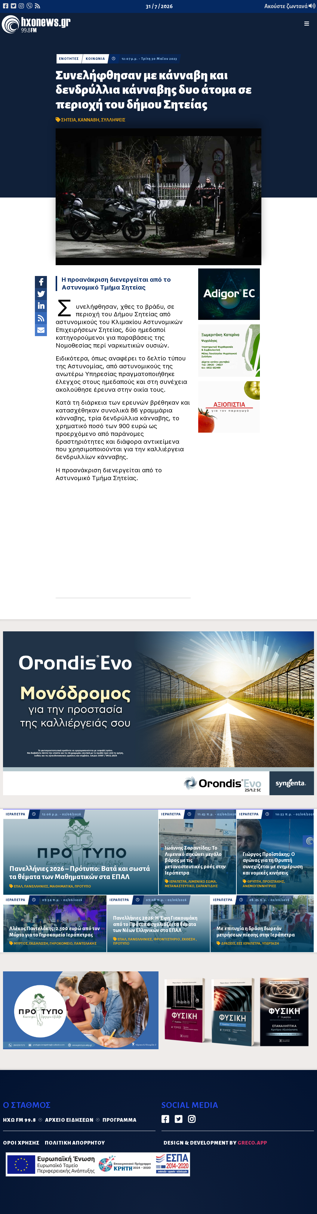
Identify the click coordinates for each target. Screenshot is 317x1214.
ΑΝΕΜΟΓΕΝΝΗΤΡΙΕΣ (259, 886)
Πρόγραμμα (120, 1120)
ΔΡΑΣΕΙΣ (228, 944)
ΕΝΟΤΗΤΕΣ (69, 58)
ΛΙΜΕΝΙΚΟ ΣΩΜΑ (202, 882)
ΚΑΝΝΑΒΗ (88, 120)
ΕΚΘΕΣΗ (189, 939)
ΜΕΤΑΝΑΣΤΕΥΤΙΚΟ (179, 886)
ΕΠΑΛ (18, 886)
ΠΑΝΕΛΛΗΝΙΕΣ (36, 886)
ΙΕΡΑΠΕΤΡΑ (15, 814)
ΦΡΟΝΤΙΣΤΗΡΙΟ (166, 939)
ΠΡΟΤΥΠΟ (83, 886)
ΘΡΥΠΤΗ (254, 882)
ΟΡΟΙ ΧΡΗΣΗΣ (21, 1143)
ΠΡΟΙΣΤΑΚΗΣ (273, 882)
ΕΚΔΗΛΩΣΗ (38, 944)
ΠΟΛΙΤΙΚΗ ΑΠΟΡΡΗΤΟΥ (75, 1143)
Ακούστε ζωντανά (289, 6)
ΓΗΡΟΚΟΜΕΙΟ (61, 944)
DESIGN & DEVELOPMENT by (215, 1143)
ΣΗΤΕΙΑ (68, 120)
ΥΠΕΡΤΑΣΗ (270, 944)
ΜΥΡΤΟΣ (21, 944)
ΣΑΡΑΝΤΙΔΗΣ (207, 886)
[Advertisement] (123, 543)
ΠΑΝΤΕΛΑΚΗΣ (85, 944)
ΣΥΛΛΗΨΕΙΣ (113, 120)
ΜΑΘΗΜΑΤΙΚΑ (61, 886)
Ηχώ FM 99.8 (19, 1120)
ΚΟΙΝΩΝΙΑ (95, 58)
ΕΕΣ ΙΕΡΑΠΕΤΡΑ (248, 944)
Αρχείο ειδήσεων (69, 1120)
